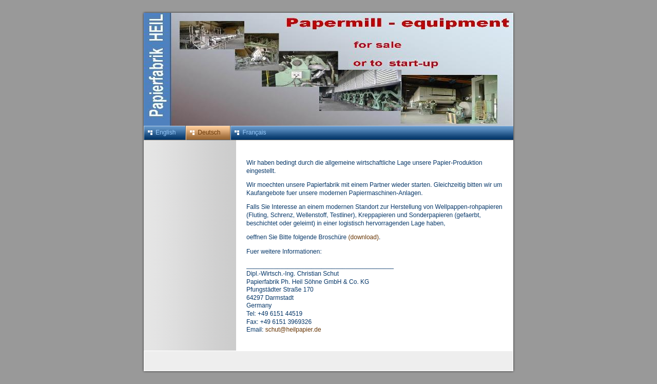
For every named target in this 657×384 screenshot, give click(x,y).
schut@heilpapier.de (293, 329)
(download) (364, 237)
